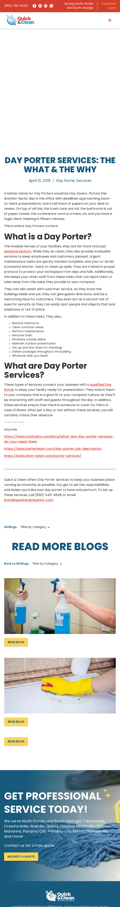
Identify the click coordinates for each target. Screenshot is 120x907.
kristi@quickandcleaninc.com (28, 380)
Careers (9, 872)
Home (8, 852)
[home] (19, 19)
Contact (68, 859)
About (66, 852)
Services (10, 859)
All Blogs (10, 407)
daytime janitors (17, 131)
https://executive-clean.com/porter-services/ (42, 336)
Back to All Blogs (16, 443)
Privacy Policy (90, 896)
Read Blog (16, 522)
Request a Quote (21, 736)
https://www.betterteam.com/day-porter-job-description (52, 329)
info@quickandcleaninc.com (24, 829)
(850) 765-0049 (15, 6)
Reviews (9, 865)
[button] (110, 20)
